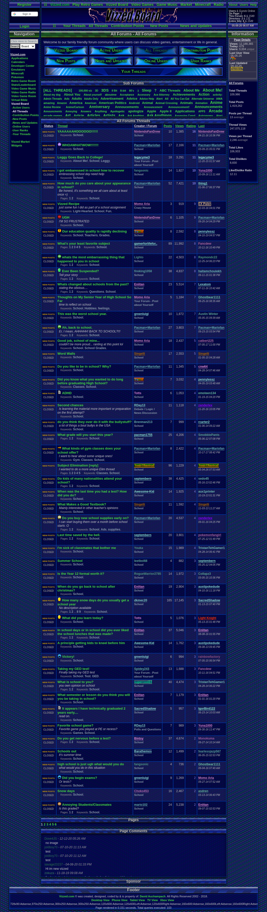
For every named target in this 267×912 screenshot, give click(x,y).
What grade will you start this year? (85, 435)
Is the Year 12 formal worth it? (81, 574)
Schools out (67, 751)
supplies (114, 529)
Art (68, 115)
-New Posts (19, 118)
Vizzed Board (117, 5)
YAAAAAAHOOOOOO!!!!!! (78, 131)
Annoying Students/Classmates (87, 805)
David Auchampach (153, 896)
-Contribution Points (25, 115)
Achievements (184, 94)
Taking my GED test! (74, 669)
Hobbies (91, 308)
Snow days (66, 791)
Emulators (18, 69)
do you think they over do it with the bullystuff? (95, 422)
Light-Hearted (83, 211)
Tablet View (137, 900)
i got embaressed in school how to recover (91, 170)
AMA (219, 98)
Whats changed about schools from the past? (93, 284)
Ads (66, 98)
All (166, 98)
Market (186, 5)
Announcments (53, 111)
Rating (191, 126)
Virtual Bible (19, 99)
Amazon (62, 103)
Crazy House (142, 207)
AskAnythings (159, 115)
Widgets (16, 145)
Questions (96, 291)
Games (78, 733)
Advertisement (112, 98)
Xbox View (167, 900)
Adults (77, 98)
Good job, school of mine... (79, 341)
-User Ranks (20, 130)
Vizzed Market (20, 141)
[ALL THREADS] (58, 90)
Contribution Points (127, 26)
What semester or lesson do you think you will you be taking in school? (94, 697)
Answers (86, 111)
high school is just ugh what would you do (91, 764)
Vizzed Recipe (68, 204)
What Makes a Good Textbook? (82, 504)
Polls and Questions (147, 729)
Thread (63, 126)
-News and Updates (25, 122)
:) (138, 90)
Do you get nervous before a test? (84, 738)
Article (79, 115)
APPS (201, 111)
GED (95, 676)
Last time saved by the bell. (79, 535)
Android (134, 102)
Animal (147, 103)
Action (204, 94)
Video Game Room (23, 96)
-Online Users (21, 126)
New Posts (159, 26)
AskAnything (136, 115)
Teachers (91, 235)
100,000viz (85, 90)
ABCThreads (169, 90)
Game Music (166, 5)
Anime (216, 102)
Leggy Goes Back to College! (80, 157)
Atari (219, 115)
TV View (152, 900)
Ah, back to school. (77, 327)
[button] (24, 14)
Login (24, 26)
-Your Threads (21, 134)
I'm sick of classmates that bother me (87, 548)
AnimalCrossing (166, 102)
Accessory (143, 94)
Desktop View (100, 900)
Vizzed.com (59, 5)
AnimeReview (52, 107)
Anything (101, 111)
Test (88, 676)
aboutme (111, 94)
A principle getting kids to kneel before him (91, 643)
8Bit (114, 90)
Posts (168, 126)
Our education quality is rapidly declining (94, 231)
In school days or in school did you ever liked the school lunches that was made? (93, 632)
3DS (105, 90)
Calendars (18, 61)
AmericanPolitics (113, 103)
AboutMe (192, 90)
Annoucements (127, 107)
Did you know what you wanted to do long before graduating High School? (90, 381)
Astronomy (205, 115)
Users (244, 5)
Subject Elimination (73, 465)
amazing (49, 102)
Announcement (153, 107)
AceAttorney (161, 94)
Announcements (209, 107)
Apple (151, 111)
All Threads (98, 26)
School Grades (95, 348)
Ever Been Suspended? (80, 271)
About (233, 5)
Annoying (71, 111)
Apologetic (117, 111)
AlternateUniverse (202, 98)
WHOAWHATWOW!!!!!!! (80, 145)
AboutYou (72, 94)
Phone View (120, 900)
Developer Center (22, 65)
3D (96, 90)
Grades (104, 235)
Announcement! (179, 107)
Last (201, 126)
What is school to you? (76, 682)
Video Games (142, 5)
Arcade (215, 111)
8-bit (123, 90)
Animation (201, 103)
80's (131, 90)
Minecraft (203, 5)
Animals (186, 103)
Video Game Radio (23, 92)
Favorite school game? (76, 725)
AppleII (165, 111)
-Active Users (21, 107)
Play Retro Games (88, 5)
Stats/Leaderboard (23, 84)
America (75, 103)
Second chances (71, 405)
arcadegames (53, 115)
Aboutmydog (52, 94)
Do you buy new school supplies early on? (95, 518)
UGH (65, 217)
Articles (93, 115)
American (90, 103)
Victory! (68, 657)
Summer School (70, 561)
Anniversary (99, 107)
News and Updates (196, 26)
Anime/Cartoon (75, 107)
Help (253, 5)
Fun (108, 211)
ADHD (67, 393)
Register (24, 5)
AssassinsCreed (185, 115)
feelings (103, 308)
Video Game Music (23, 88)
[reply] (93, 465)
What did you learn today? (82, 618)
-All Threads (20, 111)
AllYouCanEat (180, 98)
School (78, 135)
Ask (121, 115)
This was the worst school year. (82, 314)
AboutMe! (212, 90)
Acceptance (127, 94)
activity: (218, 94)
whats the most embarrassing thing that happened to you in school (91, 259)
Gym (76, 460)
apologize (136, 111)
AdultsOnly (91, 98)
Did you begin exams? (79, 778)
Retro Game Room (23, 80)
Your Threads (74, 26)
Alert (159, 98)
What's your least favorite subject (84, 243)
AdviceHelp (146, 98)
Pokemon (17, 77)
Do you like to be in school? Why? (84, 366)
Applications (19, 58)
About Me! (80, 161)
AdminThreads (53, 98)
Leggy (105, 161)
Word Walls (66, 353)
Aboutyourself (93, 94)
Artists (109, 115)
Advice (132, 98)
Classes (78, 387)
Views (179, 126)
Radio (219, 5)
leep (146, 90)
